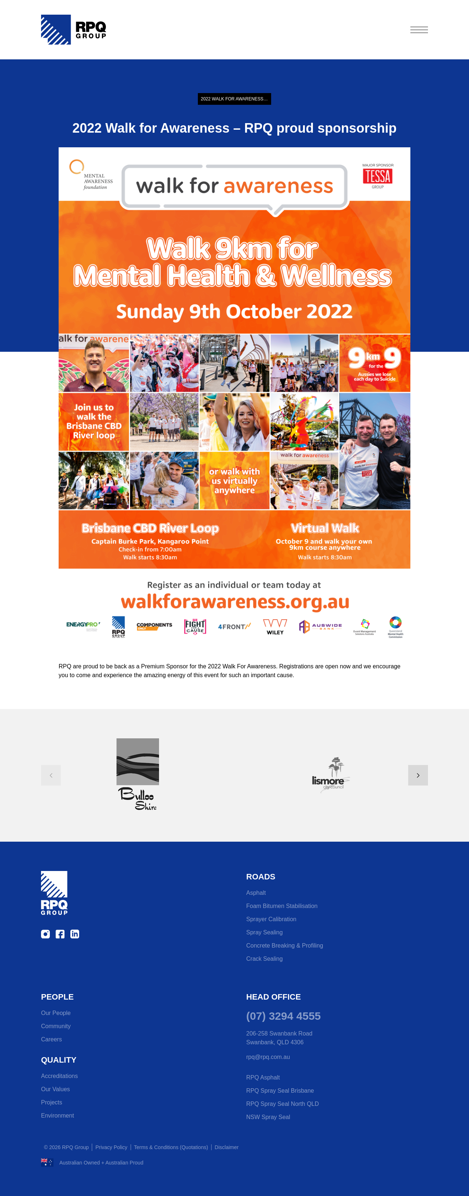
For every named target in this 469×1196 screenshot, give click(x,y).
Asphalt (256, 893)
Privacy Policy (111, 1147)
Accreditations (59, 1076)
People (57, 996)
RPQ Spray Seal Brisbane (280, 1091)
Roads (260, 876)
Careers (51, 1039)
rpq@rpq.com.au (268, 1057)
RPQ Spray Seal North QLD (282, 1104)
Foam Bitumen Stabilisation (282, 906)
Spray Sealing (264, 932)
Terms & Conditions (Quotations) (171, 1147)
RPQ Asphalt (263, 1077)
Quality (59, 1059)
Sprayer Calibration (271, 919)
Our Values (55, 1089)
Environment (57, 1115)
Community (56, 1026)
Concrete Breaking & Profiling (284, 945)
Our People (56, 1013)
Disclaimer (227, 1147)
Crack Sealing (264, 959)
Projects (51, 1102)
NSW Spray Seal (268, 1117)
